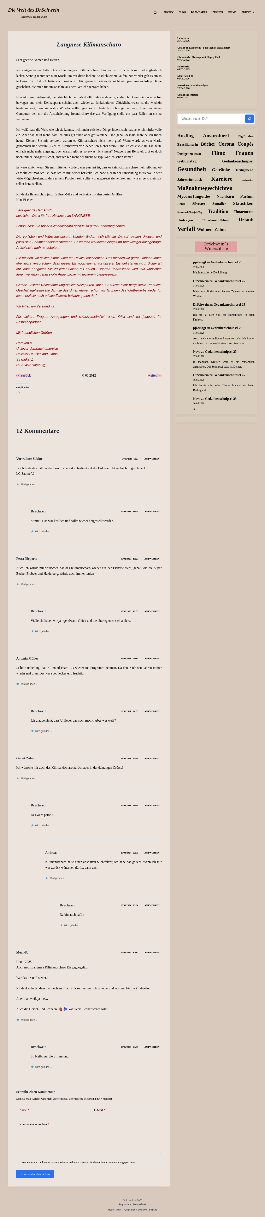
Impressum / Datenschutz (132, 1204)
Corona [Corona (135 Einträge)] (226, 144)
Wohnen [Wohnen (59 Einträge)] (205, 229)
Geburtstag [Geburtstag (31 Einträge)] (186, 161)
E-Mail (99, 1110)
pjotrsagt (199, 262)
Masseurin (183, 66)
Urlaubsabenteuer (187, 94)
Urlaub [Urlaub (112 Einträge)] (246, 219)
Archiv (168, 12)
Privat (249, 12)
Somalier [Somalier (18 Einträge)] (219, 204)
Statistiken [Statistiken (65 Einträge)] (243, 203)
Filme (232, 12)
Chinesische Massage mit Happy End (198, 57)
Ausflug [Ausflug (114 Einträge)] (185, 135)
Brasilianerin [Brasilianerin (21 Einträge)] (187, 144)
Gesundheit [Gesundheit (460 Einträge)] (191, 169)
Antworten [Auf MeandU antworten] (152, 952)
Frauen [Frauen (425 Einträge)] (244, 153)
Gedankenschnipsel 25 (226, 262)
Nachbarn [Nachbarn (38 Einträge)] (225, 196)
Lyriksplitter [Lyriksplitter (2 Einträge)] (248, 180)
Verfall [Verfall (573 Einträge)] (186, 229)
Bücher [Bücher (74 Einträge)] (208, 144)
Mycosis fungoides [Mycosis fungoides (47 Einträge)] (194, 196)
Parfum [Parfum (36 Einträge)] (246, 196)
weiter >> (155, 375)
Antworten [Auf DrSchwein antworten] (152, 511)
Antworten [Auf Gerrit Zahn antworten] (152, 758)
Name (24, 1110)
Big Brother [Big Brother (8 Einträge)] (245, 136)
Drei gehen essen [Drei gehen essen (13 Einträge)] (189, 153)
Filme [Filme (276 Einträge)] (218, 153)
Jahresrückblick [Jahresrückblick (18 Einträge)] (189, 180)
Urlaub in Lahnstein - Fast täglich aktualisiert (203, 47)
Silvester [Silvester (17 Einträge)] (198, 204)
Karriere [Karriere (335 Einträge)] (221, 179)
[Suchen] (155, 12)
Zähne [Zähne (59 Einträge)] (220, 229)
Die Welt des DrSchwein (33, 10)
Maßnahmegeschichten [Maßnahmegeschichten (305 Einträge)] (205, 188)
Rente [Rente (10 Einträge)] (181, 203)
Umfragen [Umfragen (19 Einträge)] (185, 220)
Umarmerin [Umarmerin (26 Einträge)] (243, 212)
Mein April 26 (185, 75)
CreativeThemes (146, 1209)
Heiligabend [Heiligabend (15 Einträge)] (245, 170)
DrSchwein (38, 611)
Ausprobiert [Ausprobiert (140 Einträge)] (216, 135)
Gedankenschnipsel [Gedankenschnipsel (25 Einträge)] (237, 161)
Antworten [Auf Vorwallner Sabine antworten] (152, 458)
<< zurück (23, 375)
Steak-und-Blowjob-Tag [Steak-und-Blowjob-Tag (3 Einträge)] (189, 212)
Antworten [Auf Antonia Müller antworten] (152, 658)
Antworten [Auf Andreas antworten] (152, 852)
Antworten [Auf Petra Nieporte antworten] (152, 558)
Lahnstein (183, 38)
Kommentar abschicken (35, 1174)
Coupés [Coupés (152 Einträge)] (245, 144)
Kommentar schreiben (34, 1124)
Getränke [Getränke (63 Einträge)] (221, 169)
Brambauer (199, 12)
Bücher (217, 12)
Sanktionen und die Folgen (192, 85)
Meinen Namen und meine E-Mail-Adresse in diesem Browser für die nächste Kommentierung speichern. (78, 1162)
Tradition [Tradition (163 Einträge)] (218, 211)
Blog (182, 12)
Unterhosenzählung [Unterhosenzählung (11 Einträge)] (215, 220)
